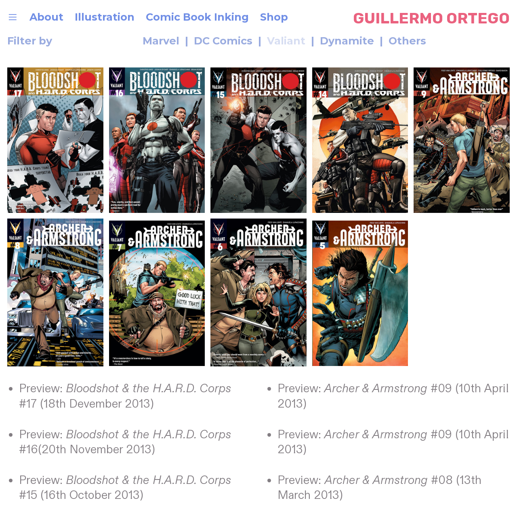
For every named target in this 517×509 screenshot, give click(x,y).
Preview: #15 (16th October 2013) (125, 488)
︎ (12, 17)
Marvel (115, 40)
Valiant (286, 40)
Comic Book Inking (197, 17)
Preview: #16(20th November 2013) (125, 442)
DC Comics (223, 40)
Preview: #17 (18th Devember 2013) (125, 396)
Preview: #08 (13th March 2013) (379, 488)
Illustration (105, 17)
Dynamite (347, 40)
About (46, 17)
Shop (275, 17)
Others (409, 40)
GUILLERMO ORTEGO (431, 18)
